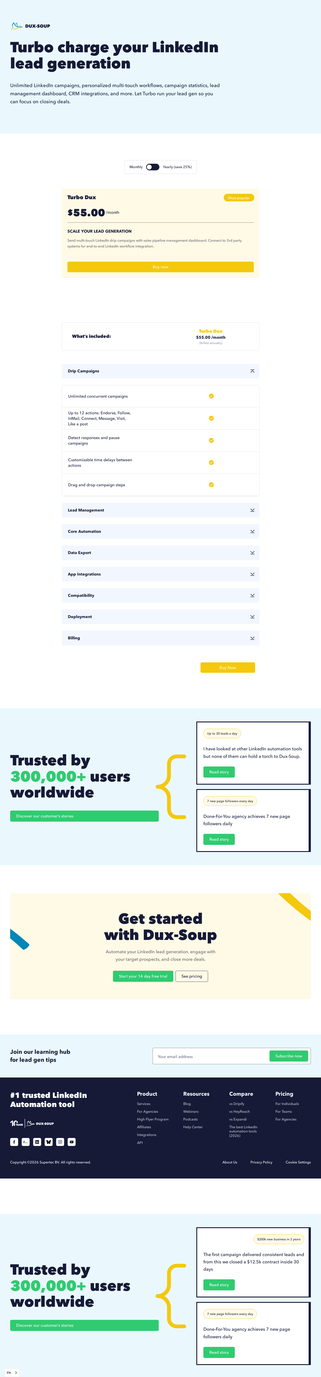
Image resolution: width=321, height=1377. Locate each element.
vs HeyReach (239, 1111)
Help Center (193, 1127)
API (140, 1143)
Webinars (191, 1111)
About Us (229, 1162)
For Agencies (147, 1111)
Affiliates (144, 1127)
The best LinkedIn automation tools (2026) (243, 1131)
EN (9, 1372)
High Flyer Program (153, 1119)
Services (143, 1104)
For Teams (283, 1111)
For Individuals (287, 1104)
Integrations (146, 1135)
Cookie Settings (298, 1162)
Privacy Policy (261, 1162)
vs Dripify (236, 1104)
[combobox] (12, 1372)
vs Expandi (238, 1119)
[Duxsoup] (53, 1123)
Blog (187, 1104)
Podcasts (190, 1119)
